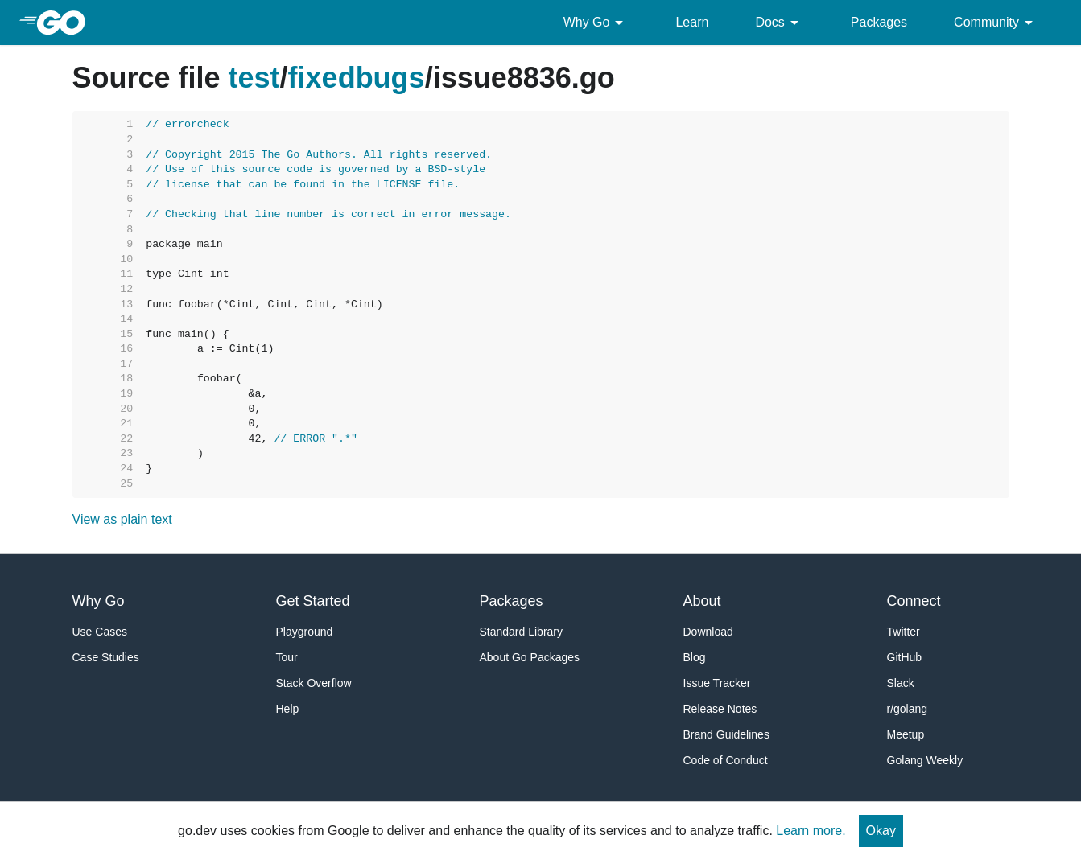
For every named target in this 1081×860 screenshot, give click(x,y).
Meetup (906, 734)
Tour (287, 657)
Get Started (313, 601)
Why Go (596, 22)
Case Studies (105, 657)
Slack (900, 683)
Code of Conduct (725, 760)
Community (996, 22)
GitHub (904, 657)
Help (287, 708)
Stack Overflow (314, 683)
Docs (779, 22)
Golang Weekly (925, 760)
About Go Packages (530, 657)
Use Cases (99, 631)
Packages (879, 22)
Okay (881, 830)
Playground (304, 631)
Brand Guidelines (726, 734)
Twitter (903, 631)
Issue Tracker (717, 683)
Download (708, 631)
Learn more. (810, 830)
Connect (914, 601)
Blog (694, 657)
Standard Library (521, 631)
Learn (691, 22)
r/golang (907, 708)
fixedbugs (356, 77)
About (702, 601)
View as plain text (122, 519)
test (254, 77)
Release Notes (720, 708)
